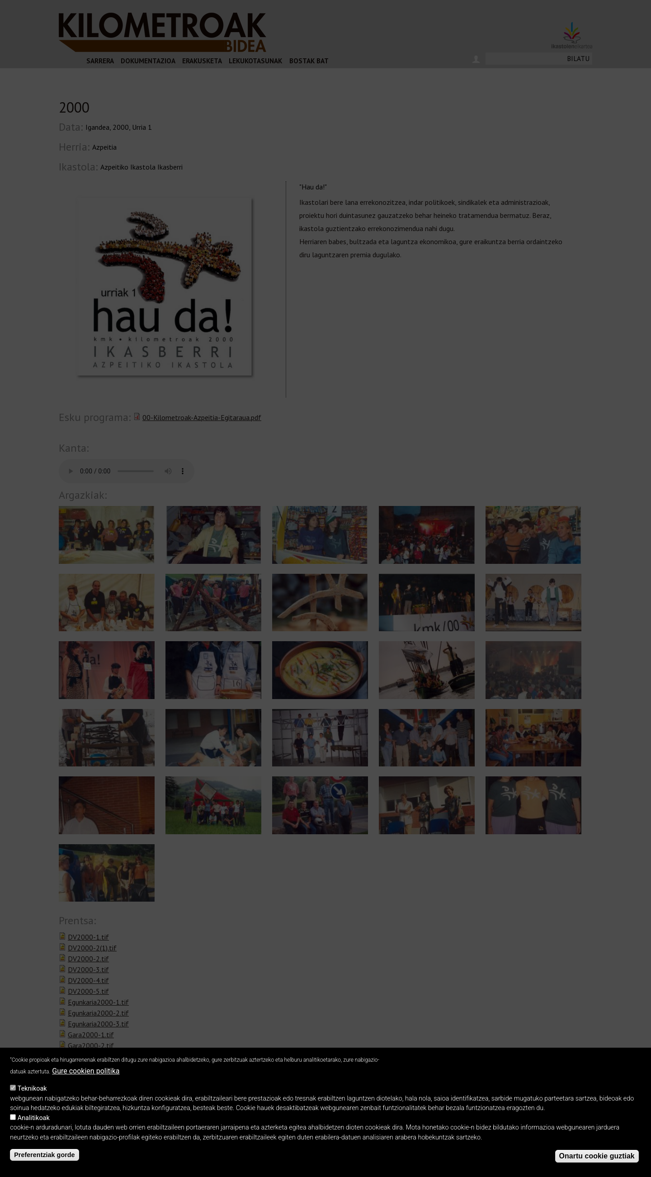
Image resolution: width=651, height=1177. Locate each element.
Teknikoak (32, 1088)
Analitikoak (34, 1118)
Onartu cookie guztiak (597, 1156)
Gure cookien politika (85, 1071)
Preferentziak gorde (44, 1154)
